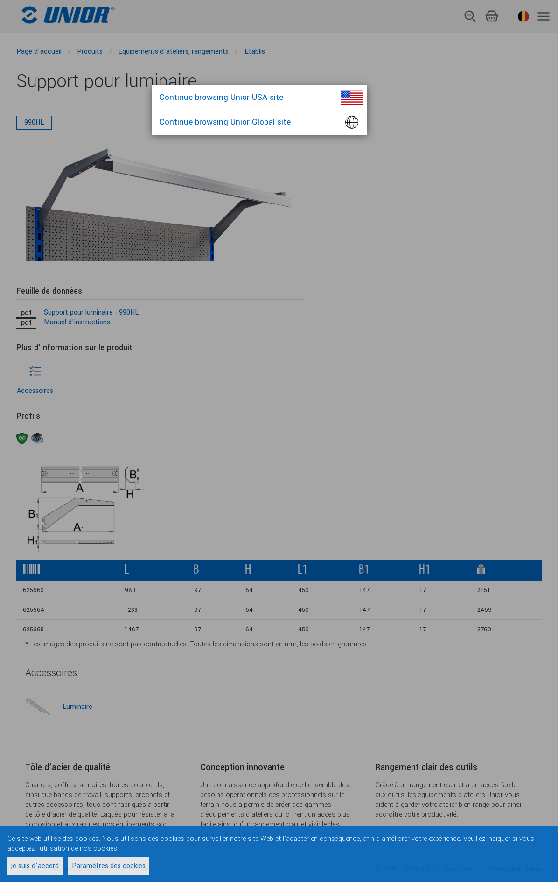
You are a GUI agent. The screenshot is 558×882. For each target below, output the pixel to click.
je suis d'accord (35, 866)
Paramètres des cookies (109, 866)
